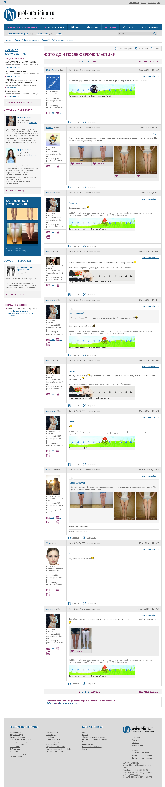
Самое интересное (18, 261)
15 (58, 113)
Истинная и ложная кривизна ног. (25, 268)
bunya (49, 251)
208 (59, 285)
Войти (155, 48)
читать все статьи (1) (15, 294)
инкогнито (33, 123)
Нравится (76, 164)
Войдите (50, 703)
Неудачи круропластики (15, 71)
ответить (73, 122)
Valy (48, 543)
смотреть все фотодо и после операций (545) (17, 250)
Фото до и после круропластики (17, 202)
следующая (95, 61)
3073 (50, 113)
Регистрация (148, 3)
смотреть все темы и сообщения (19, 102)
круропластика (24, 117)
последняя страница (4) (148, 61)
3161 (50, 518)
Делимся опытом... (13, 91)
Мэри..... (49, 127)
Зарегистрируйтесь (68, 703)
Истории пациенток (19, 110)
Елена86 (50, 469)
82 (49, 166)
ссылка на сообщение (150, 76)
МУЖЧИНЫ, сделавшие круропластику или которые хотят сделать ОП (22, 81)
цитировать (89, 122)
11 (58, 166)
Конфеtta (33, 155)
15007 (50, 232)
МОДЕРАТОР (51, 70)
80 (49, 590)
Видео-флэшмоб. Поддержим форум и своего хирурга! (20, 313)
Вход (158, 3)
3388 (50, 285)
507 (59, 232)
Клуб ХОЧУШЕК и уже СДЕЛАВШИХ (20, 62)
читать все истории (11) (16, 191)
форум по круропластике (15, 52)
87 (58, 518)
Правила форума (123, 48)
